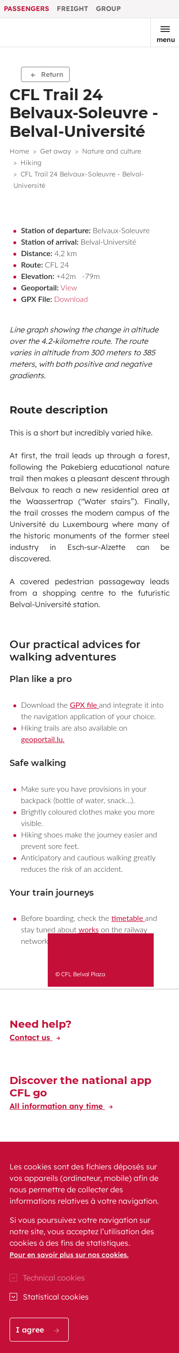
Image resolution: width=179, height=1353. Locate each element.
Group (108, 8)
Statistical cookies (56, 1296)
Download (71, 298)
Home (19, 151)
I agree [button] (37, 1329)
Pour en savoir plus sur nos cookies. (69, 1254)
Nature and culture (111, 151)
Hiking (31, 162)
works (89, 929)
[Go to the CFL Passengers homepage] (40, 32)
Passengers (26, 8)
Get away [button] (55, 151)
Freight (72, 8)
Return (47, 74)
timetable (128, 917)
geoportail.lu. (42, 739)
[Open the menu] (164, 32)
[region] (89, 1247)
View (69, 287)
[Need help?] (41, 1032)
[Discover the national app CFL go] (89, 1094)
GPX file (83, 704)
